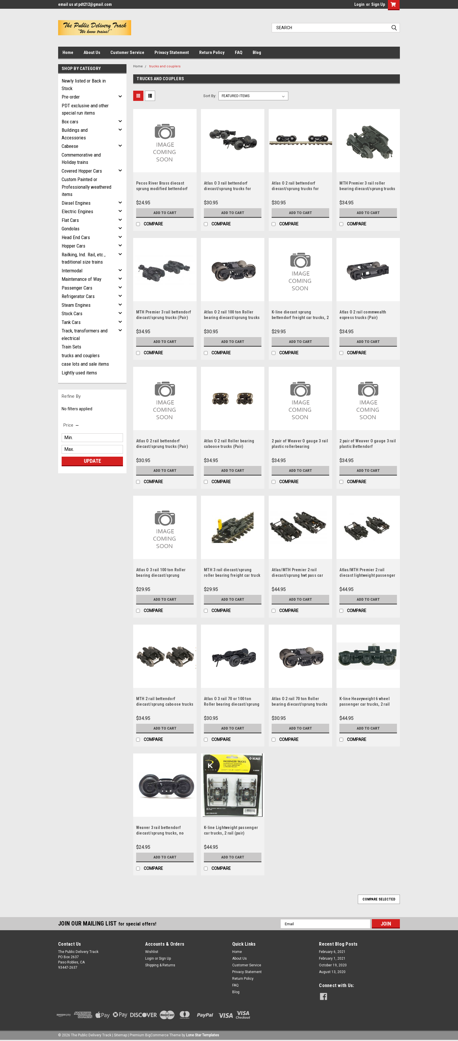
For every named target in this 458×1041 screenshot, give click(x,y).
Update (92, 461)
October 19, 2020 (333, 965)
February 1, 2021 (332, 958)
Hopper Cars (73, 246)
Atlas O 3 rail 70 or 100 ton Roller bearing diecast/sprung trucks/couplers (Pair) (231, 704)
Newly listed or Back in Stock (84, 84)
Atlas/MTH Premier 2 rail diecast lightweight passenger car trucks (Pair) (367, 575)
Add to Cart (164, 212)
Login (359, 4)
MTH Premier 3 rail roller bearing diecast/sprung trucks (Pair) (367, 189)
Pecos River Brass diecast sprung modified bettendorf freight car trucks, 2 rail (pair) (163, 189)
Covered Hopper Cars (82, 171)
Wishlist (151, 952)
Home (68, 52)
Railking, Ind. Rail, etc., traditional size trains (83, 258)
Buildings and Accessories (75, 134)
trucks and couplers (81, 355)
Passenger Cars (77, 288)
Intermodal (72, 271)
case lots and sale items (85, 364)
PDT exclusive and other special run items (85, 109)
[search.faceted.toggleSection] (71, 425)
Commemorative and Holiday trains (81, 158)
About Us (92, 52)
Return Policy (212, 52)
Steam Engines (76, 305)
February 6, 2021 (332, 952)
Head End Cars (76, 237)
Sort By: (209, 96)
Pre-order (71, 97)
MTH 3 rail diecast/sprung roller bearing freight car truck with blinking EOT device (232, 575)
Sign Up (378, 4)
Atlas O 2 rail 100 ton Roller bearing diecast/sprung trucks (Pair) (232, 317)
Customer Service (127, 52)
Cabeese (70, 146)
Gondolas (70, 229)
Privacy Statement (172, 52)
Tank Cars (71, 322)
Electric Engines (77, 211)
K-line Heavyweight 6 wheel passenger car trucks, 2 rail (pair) (364, 704)
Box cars (70, 122)
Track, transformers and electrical (84, 334)
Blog (257, 52)
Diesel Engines (76, 203)
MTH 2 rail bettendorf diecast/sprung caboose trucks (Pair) (164, 704)
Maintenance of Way (81, 279)
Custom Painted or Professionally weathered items (86, 186)
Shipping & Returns (160, 965)
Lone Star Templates (202, 1035)
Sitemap (120, 1035)
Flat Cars (70, 220)
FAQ (238, 52)
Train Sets (71, 347)
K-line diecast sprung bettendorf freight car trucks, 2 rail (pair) (300, 317)
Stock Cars (72, 313)
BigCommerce (157, 1035)
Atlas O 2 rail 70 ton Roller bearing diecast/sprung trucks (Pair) (299, 704)
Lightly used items (79, 373)
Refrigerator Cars (78, 296)
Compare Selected (378, 899)
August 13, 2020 (332, 972)
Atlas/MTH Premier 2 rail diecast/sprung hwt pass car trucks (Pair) (297, 575)
